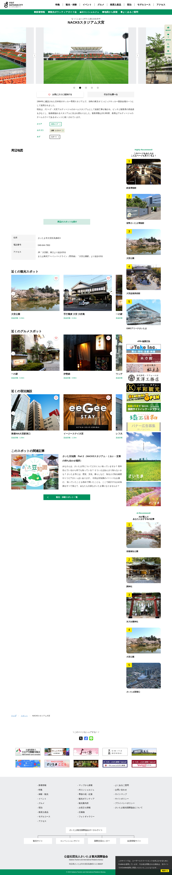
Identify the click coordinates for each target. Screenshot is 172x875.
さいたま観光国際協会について (129, 808)
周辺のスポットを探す (67, 222)
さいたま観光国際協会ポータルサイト (86, 830)
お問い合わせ (121, 790)
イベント (87, 4)
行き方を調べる (111, 94)
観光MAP (168, 29)
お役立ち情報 (85, 808)
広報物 (82, 812)
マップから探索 (86, 785)
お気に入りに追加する (60, 94)
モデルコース (144, 4)
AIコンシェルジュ (86, 790)
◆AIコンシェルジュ (89, 12)
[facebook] (86, 738)
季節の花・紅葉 (86, 794)
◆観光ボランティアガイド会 (62, 12)
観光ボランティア (86, 799)
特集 (57, 4)
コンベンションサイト (70, 841)
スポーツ (55, 137)
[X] (81, 738)
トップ (13, 716)
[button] (137, 56)
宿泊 (129, 4)
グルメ (100, 4)
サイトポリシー (122, 799)
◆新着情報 (39, 12)
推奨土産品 (115, 4)
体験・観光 (43, 794)
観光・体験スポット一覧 (62, 497)
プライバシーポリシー (125, 803)
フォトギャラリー (86, 817)
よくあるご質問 (122, 785)
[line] (91, 738)
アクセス (160, 4)
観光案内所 (84, 803)
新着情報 (42, 785)
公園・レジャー (57, 130)
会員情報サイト (134, 841)
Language (168, 52)
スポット (24, 716)
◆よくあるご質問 (129, 12)
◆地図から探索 (109, 12)
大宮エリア (55, 124)
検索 (168, 45)
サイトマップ (121, 794)
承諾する (165, 871)
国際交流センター (102, 841)
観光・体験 (71, 4)
